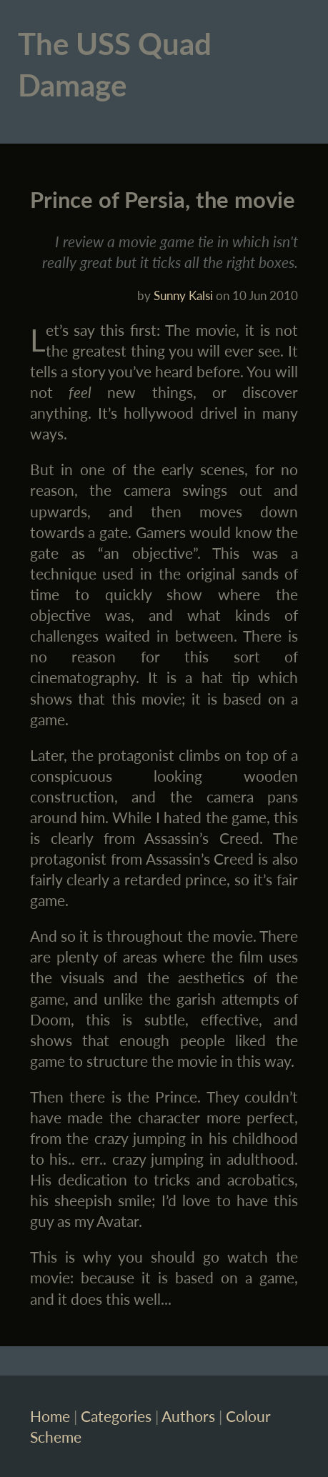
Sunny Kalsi (183, 295)
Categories (116, 1416)
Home (50, 1416)
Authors (188, 1416)
